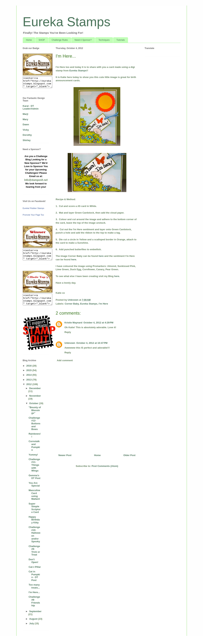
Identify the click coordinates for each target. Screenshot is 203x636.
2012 (29, 384)
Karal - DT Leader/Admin (31, 107)
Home (29, 40)
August (33, 618)
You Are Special (34, 484)
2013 (29, 379)
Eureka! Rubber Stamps (33, 208)
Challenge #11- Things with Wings (34, 465)
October (34, 403)
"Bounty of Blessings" (35, 410)
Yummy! (33, 454)
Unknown (70, 343)
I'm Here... (34, 592)
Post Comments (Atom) (105, 466)
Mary (25, 119)
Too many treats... (34, 586)
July (32, 623)
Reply (68, 332)
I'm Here (103, 303)
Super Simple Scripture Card (35, 508)
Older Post (129, 455)
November (35, 395)
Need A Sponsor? (83, 40)
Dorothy (27, 135)
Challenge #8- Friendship (34, 601)
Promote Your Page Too (33, 215)
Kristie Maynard (74, 322)
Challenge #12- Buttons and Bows (34, 423)
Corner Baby (72, 303)
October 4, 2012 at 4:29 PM (98, 322)
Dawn (26, 124)
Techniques (104, 40)
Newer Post (65, 455)
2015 (29, 370)
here (101, 256)
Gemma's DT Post (34, 477)
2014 (29, 374)
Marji (25, 114)
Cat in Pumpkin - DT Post (34, 576)
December (35, 388)
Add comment (65, 360)
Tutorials (120, 40)
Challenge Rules (60, 40)
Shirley (27, 140)
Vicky (26, 129)
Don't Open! (33, 561)
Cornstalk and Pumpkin (34, 445)
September (35, 611)
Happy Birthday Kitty (34, 519)
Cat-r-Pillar (35, 567)
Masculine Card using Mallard (34, 494)
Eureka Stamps (67, 22)
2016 (29, 365)
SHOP (42, 40)
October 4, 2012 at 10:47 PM (91, 343)
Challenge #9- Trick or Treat (34, 550)
